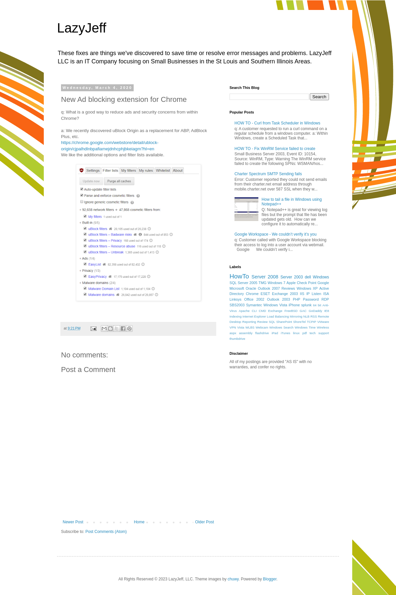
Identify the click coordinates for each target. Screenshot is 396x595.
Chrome (252, 294)
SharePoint (284, 322)
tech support (319, 333)
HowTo (239, 276)
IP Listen (313, 294)
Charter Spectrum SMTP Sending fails (268, 174)
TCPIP (311, 322)
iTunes (285, 333)
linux (296, 333)
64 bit (317, 305)
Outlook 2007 (269, 288)
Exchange (275, 311)
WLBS (249, 327)
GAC (303, 311)
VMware (323, 322)
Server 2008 (264, 276)
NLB (306, 316)
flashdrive (262, 333)
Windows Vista (275, 305)
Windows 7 (276, 283)
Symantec (254, 305)
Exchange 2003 (285, 294)
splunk (306, 305)
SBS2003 (237, 305)
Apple (291, 283)
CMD (262, 311)
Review (262, 322)
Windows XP (307, 288)
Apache (244, 311)
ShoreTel (299, 322)
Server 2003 (291, 277)
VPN (233, 327)
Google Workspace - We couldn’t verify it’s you (275, 234)
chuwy (233, 579)
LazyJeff (81, 28)
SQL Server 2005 (243, 283)
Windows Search (281, 327)
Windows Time (305, 327)
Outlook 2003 (278, 299)
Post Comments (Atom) (106, 531)
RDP (325, 299)
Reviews (288, 288)
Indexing (235, 316)
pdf (304, 333)
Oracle (251, 288)
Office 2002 (254, 299)
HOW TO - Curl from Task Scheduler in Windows (277, 123)
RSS (313, 316)
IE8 (326, 311)
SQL (272, 322)
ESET (265, 294)
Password (311, 299)
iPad (275, 333)
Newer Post (73, 522)
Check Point (306, 283)
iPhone (294, 305)
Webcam (262, 327)
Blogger (270, 579)
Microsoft (237, 288)
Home (139, 522)
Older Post (204, 522)
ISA (326, 294)
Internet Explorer (254, 316)
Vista (240, 327)
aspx (233, 333)
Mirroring (296, 316)
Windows (321, 277)
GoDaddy (315, 311)
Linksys (235, 299)
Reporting (249, 322)
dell (308, 277)
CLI (254, 311)
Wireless (323, 327)
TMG (263, 283)
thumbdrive (237, 338)
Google (323, 283)
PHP (296, 299)
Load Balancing (278, 316)
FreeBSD (291, 311)
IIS (302, 294)
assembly (246, 333)
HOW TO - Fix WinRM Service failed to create (274, 148)
